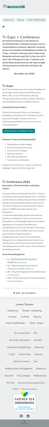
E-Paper (12, 354)
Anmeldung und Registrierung (19, 347)
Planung (20, 20)
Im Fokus (12, 317)
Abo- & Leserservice (22, 333)
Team (35, 361)
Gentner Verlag (25, 354)
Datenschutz (39, 347)
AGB (35, 333)
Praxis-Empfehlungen (36, 20)
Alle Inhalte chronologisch (19, 340)
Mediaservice (41, 368)
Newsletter (9, 375)
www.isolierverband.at (15, 281)
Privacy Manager (23, 375)
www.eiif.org (22, 262)
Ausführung (8, 20)
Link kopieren (29, 293)
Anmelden (38, 340)
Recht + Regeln (36, 323)
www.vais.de (14, 275)
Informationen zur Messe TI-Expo (19, 131)
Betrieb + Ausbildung (32, 311)
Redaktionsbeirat (40, 375)
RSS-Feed (10, 383)
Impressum (38, 354)
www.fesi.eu (29, 269)
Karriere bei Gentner (22, 361)
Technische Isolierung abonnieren (31, 383)
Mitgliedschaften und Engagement (18, 368)
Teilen (17, 293)
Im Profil (25, 317)
